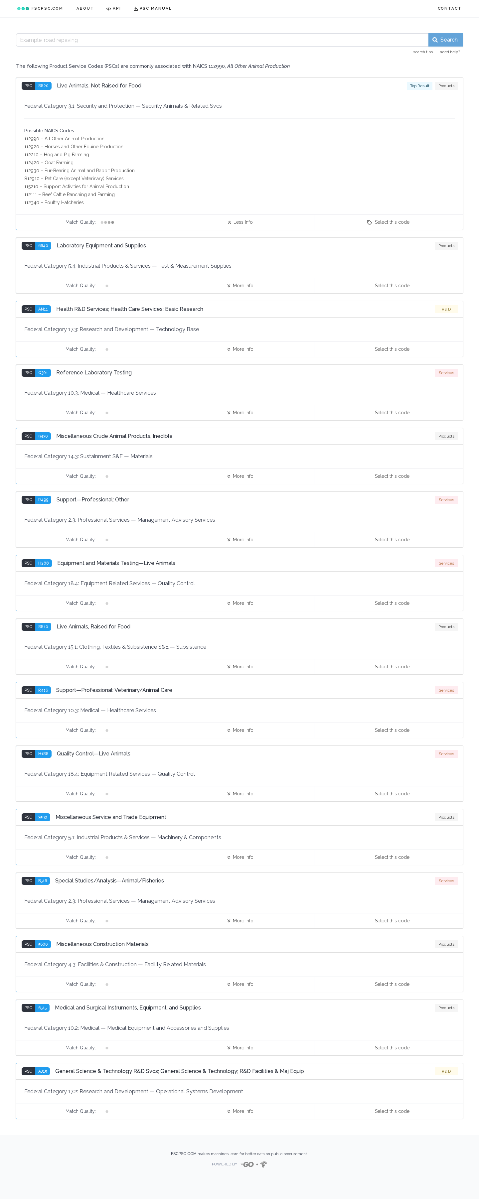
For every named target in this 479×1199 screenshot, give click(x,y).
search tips (423, 52)
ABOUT (85, 8)
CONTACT (450, 8)
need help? (450, 52)
